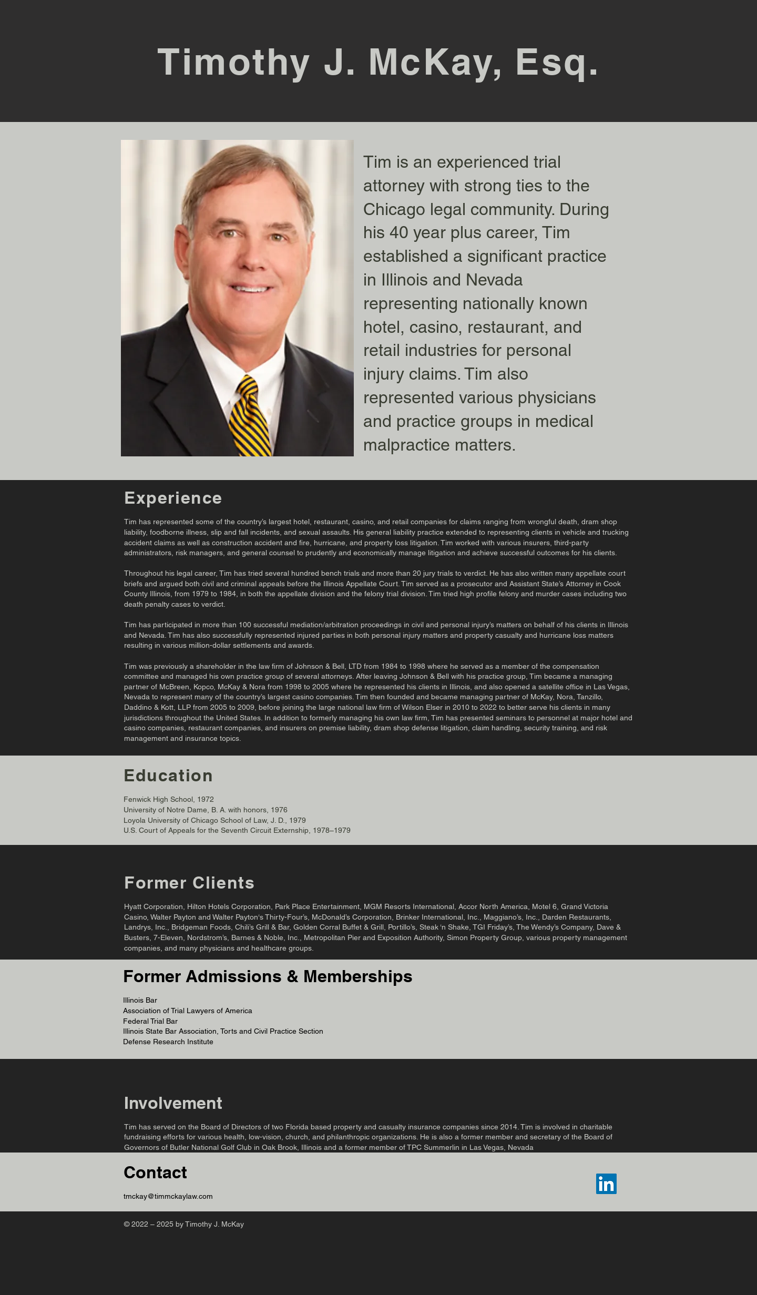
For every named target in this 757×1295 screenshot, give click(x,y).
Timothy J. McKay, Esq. (378, 61)
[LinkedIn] (606, 1184)
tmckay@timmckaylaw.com (168, 1196)
